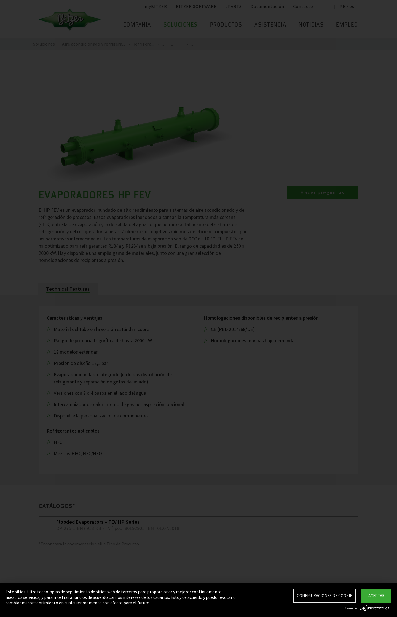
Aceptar (376, 595)
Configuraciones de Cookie (324, 595)
